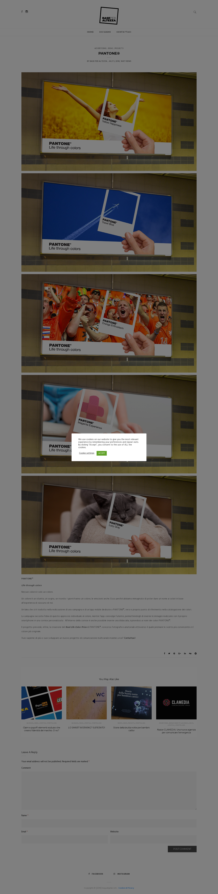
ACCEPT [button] (101, 453)
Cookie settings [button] (86, 453)
